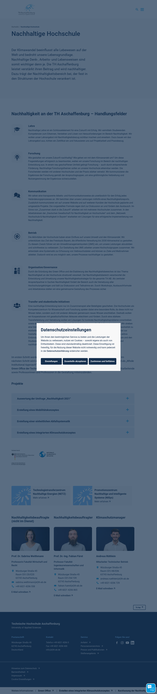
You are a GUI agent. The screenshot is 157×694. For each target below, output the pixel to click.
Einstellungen (51, 361)
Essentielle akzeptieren (75, 361)
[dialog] (78, 347)
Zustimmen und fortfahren (102, 361)
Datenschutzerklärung (58, 351)
